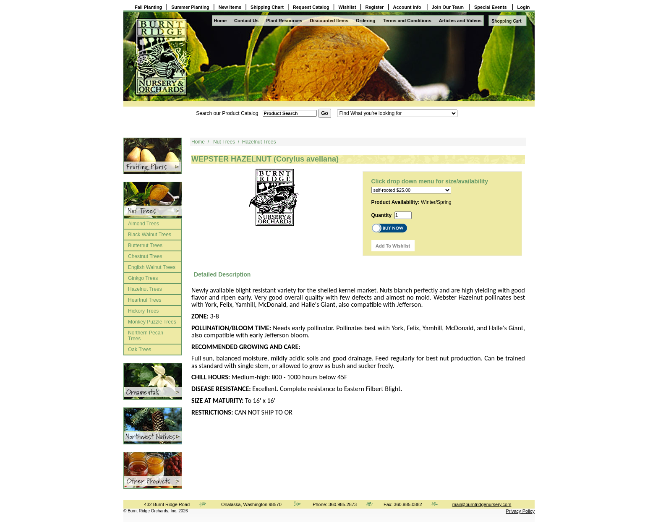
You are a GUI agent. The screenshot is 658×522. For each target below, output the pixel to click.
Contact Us (246, 20)
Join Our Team (448, 7)
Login (523, 7)
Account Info (408, 7)
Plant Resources (284, 20)
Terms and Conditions (407, 20)
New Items (230, 7)
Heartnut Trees (144, 300)
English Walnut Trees (151, 267)
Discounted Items (329, 20)
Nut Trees (224, 142)
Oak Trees (139, 349)
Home (220, 20)
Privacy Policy (520, 511)
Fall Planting (148, 7)
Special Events (491, 7)
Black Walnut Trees (149, 235)
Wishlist (347, 7)
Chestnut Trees (145, 256)
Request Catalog (311, 7)
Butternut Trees (145, 245)
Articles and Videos (460, 20)
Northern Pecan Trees (145, 336)
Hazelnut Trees (145, 289)
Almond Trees (143, 224)
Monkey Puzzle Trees (152, 322)
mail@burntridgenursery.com (482, 504)
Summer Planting (190, 7)
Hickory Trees (143, 311)
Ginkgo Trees (143, 278)
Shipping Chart (267, 7)
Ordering (365, 20)
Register (375, 7)
